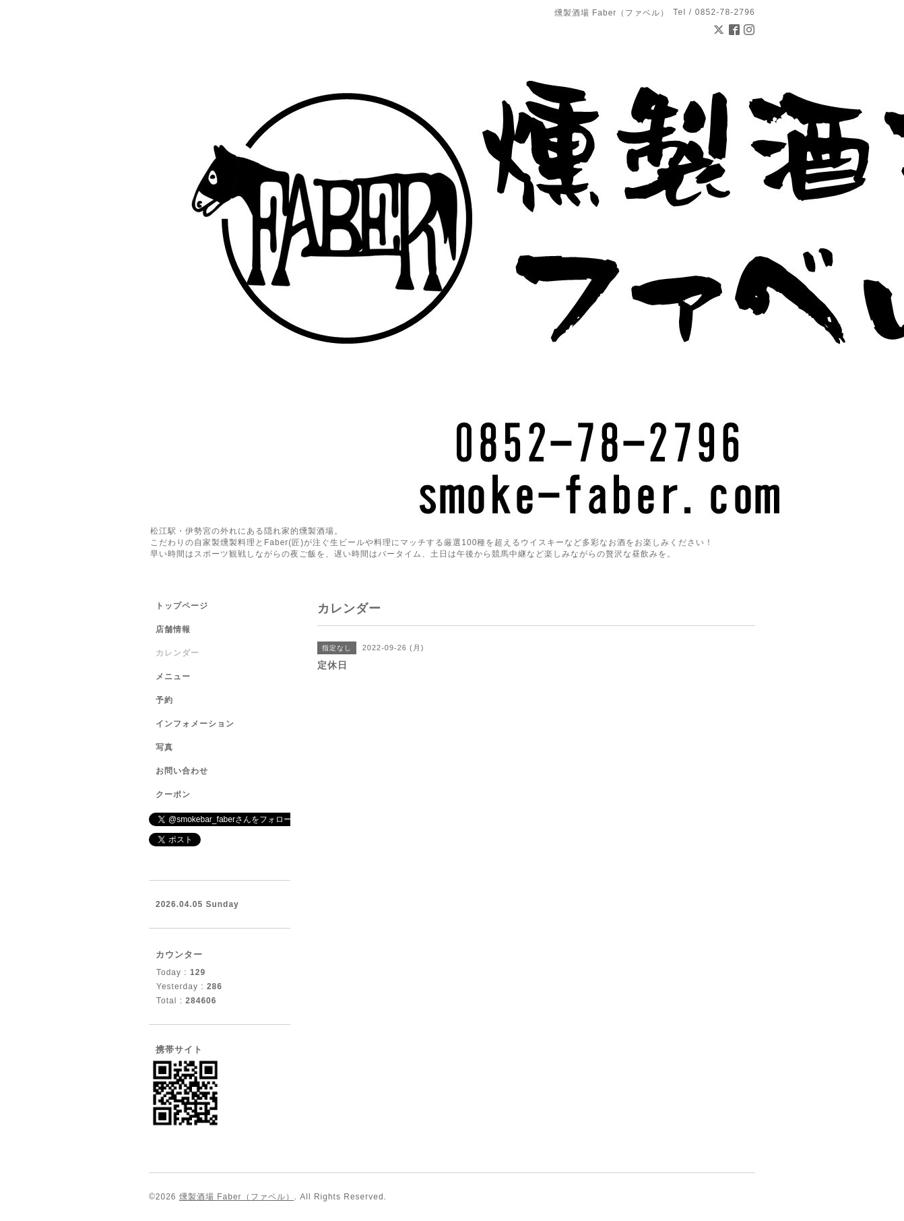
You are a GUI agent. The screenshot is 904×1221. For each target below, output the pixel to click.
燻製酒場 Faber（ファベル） (236, 1196)
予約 (164, 700)
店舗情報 (173, 629)
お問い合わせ (182, 771)
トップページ (182, 605)
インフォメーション (195, 723)
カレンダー (177, 653)
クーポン (173, 794)
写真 (164, 747)
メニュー (173, 676)
